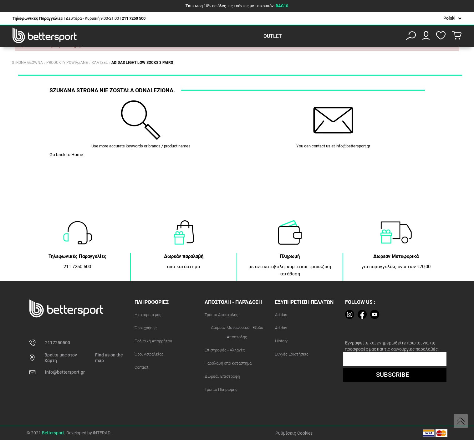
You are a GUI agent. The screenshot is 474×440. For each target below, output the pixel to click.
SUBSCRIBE (392, 374)
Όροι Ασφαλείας (149, 354)
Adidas (281, 314)
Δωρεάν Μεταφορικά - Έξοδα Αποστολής (237, 332)
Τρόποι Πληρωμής (221, 389)
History (281, 341)
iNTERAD (101, 432)
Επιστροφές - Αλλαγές (225, 350)
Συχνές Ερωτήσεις (291, 354)
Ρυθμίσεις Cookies (294, 433)
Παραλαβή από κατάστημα (228, 363)
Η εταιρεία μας (148, 314)
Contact (141, 367)
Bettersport (53, 432)
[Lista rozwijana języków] (452, 18)
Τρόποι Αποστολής (221, 314)
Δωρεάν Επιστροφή (222, 376)
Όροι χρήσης (146, 327)
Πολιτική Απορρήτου (153, 341)
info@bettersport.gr (353, 146)
